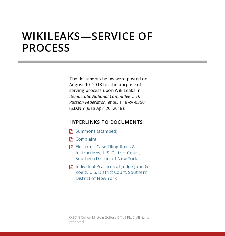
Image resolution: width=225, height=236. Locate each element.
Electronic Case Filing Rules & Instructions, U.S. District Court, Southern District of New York (108, 152)
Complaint (86, 139)
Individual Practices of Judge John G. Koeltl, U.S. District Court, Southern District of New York (112, 172)
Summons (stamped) (96, 131)
